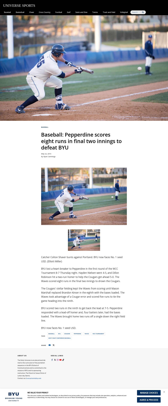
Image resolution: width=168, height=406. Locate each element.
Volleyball (124, 12)
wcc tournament (98, 333)
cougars (67, 333)
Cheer (31, 12)
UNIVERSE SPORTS (19, 6)
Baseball (7, 12)
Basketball (20, 12)
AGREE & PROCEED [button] (149, 399)
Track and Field (109, 12)
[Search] (138, 12)
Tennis (95, 12)
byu (59, 333)
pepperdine (77, 333)
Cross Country (44, 12)
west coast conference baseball (59, 338)
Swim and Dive (81, 12)
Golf (68, 12)
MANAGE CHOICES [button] (149, 392)
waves (87, 333)
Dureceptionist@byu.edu (34, 378)
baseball (51, 333)
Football (58, 12)
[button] (164, 392)
